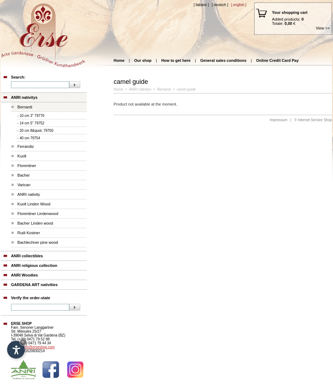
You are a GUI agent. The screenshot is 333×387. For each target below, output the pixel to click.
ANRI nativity (28, 194)
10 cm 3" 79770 (32, 116)
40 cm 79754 (30, 138)
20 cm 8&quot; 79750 (36, 131)
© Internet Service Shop (313, 120)
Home (119, 60)
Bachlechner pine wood (37, 242)
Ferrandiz (25, 146)
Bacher (23, 175)
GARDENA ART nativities (34, 285)
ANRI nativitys (24, 97)
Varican (23, 185)
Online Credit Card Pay (277, 60)
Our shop (143, 60)
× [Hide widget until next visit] (23, 342)
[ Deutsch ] (220, 5)
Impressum (278, 120)
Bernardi (24, 107)
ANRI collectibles (27, 256)
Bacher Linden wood (35, 223)
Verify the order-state (30, 298)
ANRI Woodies (24, 275)
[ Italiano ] (201, 5)
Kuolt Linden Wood (33, 204)
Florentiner (26, 165)
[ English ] (238, 5)
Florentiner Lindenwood (37, 213)
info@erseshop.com (39, 347)
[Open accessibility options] (16, 350)
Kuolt (21, 156)
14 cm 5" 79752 (32, 123)
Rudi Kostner (28, 233)
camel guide (186, 89)
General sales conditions (223, 60)
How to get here (176, 60)
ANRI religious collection (34, 265)
